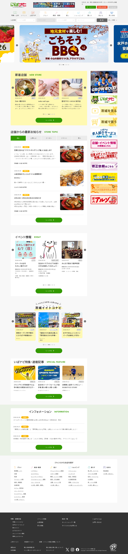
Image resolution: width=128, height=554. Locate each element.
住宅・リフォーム (93, 476)
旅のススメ (16, 527)
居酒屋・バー (18, 471)
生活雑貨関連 (72, 479)
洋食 (15, 473)
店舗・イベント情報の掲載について (49, 542)
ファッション (72, 471)
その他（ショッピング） (75, 485)
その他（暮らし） (93, 485)
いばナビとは (97, 519)
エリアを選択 (22, 20)
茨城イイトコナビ (18, 522)
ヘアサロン (34, 471)
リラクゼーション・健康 (38, 479)
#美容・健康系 (25, 276)
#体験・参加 (18, 276)
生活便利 (90, 479)
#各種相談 (41, 276)
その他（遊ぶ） (55, 485)
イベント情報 (41, 519)
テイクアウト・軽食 (20, 494)
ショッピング (78, 15)
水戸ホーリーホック (18, 525)
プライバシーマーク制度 (87, 548)
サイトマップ (50, 550)
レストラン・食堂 (19, 496)
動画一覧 (65, 519)
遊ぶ (67, 15)
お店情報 (40, 522)
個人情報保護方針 (29, 547)
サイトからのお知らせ (69, 525)
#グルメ (19, 338)
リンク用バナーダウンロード (32, 550)
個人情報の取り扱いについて (54, 547)
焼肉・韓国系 (18, 482)
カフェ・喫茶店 (18, 488)
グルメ (45, 15)
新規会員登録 (102, 7)
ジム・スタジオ (35, 482)
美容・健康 (56, 15)
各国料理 (16, 485)
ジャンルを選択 (62, 20)
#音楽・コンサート (67, 271)
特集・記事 (15, 15)
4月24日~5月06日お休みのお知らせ (27, 198)
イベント (24, 15)
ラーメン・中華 (18, 479)
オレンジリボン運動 (18, 533)
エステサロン (35, 473)
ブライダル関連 (92, 473)
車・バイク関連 (92, 482)
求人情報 (112, 15)
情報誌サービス (29, 542)
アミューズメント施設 (57, 471)
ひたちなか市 (54, 329)
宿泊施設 (106, 471)
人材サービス (15, 542)
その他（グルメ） (19, 499)
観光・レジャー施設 (56, 476)
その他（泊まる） (108, 473)
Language (113, 7)
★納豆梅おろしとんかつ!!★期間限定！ (28, 174)
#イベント (42, 338)
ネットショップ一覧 (68, 522)
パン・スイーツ (18, 491)
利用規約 (13, 550)
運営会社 (13, 547)
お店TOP (33, 15)
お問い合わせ (97, 522)
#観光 (41, 340)
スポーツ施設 (54, 473)
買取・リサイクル (73, 482)
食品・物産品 (72, 476)
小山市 (32, 329)
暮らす (89, 15)
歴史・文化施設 (55, 479)
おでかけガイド (17, 530)
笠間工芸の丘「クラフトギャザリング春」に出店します (33, 150)
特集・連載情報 (16, 519)
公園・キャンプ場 (55, 482)
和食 (15, 476)
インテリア (71, 473)
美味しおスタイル (18, 536)
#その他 (46, 276)
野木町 (79, 329)
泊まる (100, 15)
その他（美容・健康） (37, 485)
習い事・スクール (93, 471)
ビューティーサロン (37, 476)
